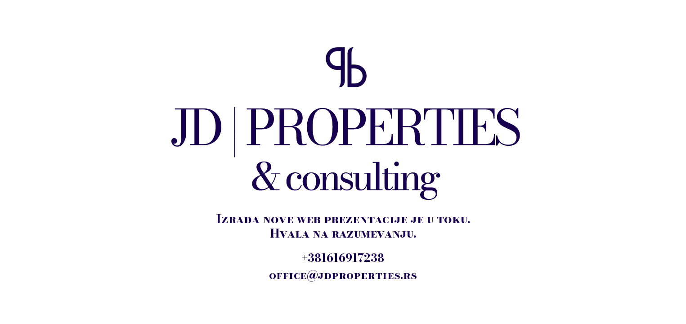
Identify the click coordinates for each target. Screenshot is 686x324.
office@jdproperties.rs (343, 275)
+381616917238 (343, 257)
